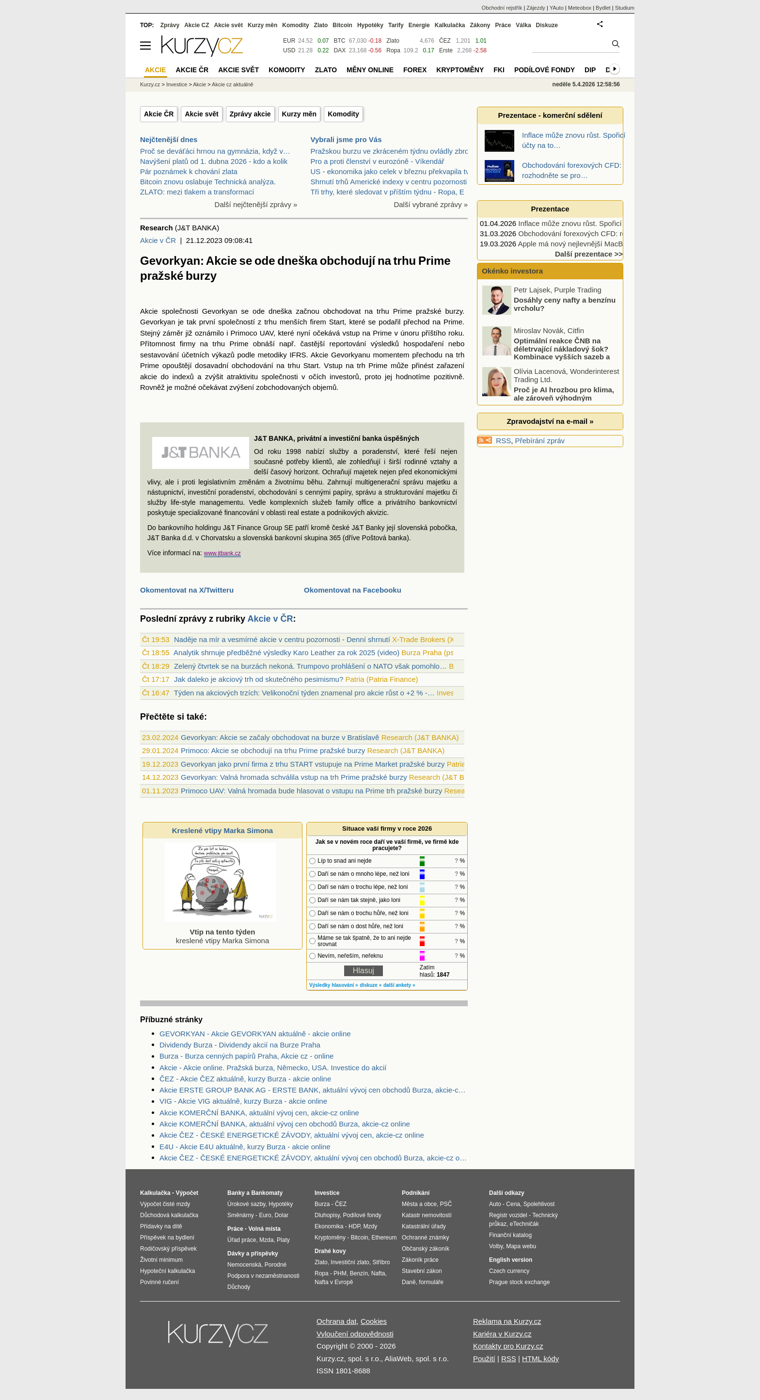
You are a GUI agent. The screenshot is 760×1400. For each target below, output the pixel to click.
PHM (340, 1273)
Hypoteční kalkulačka (167, 1271)
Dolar (281, 1215)
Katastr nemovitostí (427, 1215)
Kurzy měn (299, 114)
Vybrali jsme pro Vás (346, 139)
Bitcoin (342, 25)
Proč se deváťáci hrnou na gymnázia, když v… (215, 151)
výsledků (385, 343)
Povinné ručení (159, 1282)
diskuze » (370, 985)
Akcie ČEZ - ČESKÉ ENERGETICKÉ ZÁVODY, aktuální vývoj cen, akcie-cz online (291, 1135)
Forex (415, 70)
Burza (322, 1204)
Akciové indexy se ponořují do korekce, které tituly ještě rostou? (566, 306)
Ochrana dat (337, 1321)
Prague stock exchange (519, 1282)
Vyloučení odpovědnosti (355, 1334)
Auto (495, 1204)
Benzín (359, 1273)
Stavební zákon (422, 1271)
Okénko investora (511, 271)
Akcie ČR (159, 114)
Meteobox (579, 8)
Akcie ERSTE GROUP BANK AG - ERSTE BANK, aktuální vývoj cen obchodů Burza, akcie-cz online (313, 1090)
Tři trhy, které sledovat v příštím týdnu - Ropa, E (387, 192)
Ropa (393, 50)
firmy (188, 343)
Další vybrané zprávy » (431, 204)
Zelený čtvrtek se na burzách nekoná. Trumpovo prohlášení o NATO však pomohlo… (310, 666)
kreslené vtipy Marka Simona (220, 932)
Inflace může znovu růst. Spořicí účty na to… (590, 223)
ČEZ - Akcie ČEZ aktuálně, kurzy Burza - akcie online (245, 1079)
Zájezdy (535, 8)
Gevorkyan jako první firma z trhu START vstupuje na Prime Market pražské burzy (312, 764)
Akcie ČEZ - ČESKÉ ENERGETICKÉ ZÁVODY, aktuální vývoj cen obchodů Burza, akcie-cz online (313, 1158)
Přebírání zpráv (540, 440)
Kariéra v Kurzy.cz (502, 1334)
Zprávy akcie (250, 114)
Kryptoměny (460, 70)
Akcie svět (201, 114)
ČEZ (445, 40)
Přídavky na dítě (161, 1226)
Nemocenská (244, 1264)
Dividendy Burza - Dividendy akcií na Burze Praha (239, 1045)
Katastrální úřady (424, 1226)
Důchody (238, 1287)
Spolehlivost (539, 1204)
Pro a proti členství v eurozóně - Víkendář (377, 161)
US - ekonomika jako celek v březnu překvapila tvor (393, 171)
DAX (340, 50)
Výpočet (186, 1193)
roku (455, 333)
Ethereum (383, 1237)
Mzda (266, 1240)
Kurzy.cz (150, 84)
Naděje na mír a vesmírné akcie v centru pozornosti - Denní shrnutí (282, 639)
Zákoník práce (420, 1259)
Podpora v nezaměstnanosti (263, 1275)
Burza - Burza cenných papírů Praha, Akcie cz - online (246, 1056)
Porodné (275, 1264)
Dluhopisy (327, 1215)
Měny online (370, 70)
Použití (484, 1358)
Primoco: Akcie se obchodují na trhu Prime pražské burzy (273, 750)
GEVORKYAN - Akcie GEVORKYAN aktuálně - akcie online (255, 1034)
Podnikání (415, 1193)
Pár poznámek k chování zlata (189, 171)
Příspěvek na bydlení (167, 1237)
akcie (148, 376)
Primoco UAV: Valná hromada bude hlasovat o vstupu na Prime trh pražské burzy (311, 791)
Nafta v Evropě (334, 1282)
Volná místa (264, 1228)
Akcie (149, 311)
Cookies (374, 1321)
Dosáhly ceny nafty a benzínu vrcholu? (565, 343)
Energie (419, 25)
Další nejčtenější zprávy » (256, 204)
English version (510, 1259)
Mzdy (371, 1226)
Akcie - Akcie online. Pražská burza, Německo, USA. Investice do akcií (273, 1067)
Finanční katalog (510, 1235)
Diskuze (547, 25)
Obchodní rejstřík (502, 8)
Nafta (378, 1273)
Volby (496, 1246)
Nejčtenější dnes (168, 139)
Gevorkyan (220, 311)
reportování (348, 343)
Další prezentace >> (589, 254)
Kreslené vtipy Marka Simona (222, 830)
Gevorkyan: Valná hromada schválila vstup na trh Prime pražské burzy (294, 777)
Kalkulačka (450, 25)
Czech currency (509, 1271)
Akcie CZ (196, 25)
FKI (499, 70)
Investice (176, 84)
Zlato (392, 40)
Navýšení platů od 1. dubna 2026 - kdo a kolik (213, 161)
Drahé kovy (330, 1251)
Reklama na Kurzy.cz (507, 1321)
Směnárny (240, 1215)
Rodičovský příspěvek (168, 1248)
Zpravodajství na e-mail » (550, 421)
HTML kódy (540, 1358)
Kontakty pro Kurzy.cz (508, 1346)
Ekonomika (329, 1226)
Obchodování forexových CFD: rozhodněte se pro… (601, 233)
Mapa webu (521, 1246)
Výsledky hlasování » (333, 985)
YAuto (557, 8)
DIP (590, 70)
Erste (446, 50)
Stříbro (381, 1262)
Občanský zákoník (425, 1248)
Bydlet (603, 8)
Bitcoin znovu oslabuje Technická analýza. (208, 181)
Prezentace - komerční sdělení (550, 115)
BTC (340, 40)
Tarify (396, 25)
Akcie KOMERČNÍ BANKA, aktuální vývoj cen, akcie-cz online (259, 1113)
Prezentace (550, 209)
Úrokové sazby (246, 1204)
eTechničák (524, 1224)
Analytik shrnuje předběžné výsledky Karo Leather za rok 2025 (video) (286, 652)
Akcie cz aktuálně (232, 84)
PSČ (446, 1204)
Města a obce (419, 1204)
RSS (503, 440)
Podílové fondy (544, 70)
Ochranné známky (425, 1237)
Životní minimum (161, 1259)
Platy (283, 1240)
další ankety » (399, 985)
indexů (183, 376)
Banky (236, 1193)
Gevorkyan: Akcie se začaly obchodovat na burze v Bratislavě (280, 737)
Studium (624, 8)
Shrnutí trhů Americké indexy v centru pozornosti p (392, 181)
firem (318, 322)
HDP (354, 1226)
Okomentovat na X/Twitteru (187, 590)
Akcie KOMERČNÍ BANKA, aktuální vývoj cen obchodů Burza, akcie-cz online (284, 1124)
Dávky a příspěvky (252, 1253)
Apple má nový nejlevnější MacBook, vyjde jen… (596, 244)
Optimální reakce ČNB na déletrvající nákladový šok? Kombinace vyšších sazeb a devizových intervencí (547, 391)
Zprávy (169, 25)
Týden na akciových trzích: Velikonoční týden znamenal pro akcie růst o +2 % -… (304, 693)
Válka (523, 25)
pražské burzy (439, 311)
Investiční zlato (350, 1262)
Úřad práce (241, 1240)
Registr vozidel (508, 1215)
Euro (265, 1215)
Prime (402, 311)
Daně (409, 1282)
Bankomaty (267, 1193)
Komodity (343, 114)
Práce (503, 25)
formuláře (431, 1282)
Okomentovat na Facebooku (352, 590)
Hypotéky (370, 25)
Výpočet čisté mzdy (165, 1204)
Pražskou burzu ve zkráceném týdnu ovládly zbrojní (394, 151)
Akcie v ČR (158, 240)
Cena (513, 1204)
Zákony (480, 25)
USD (289, 50)
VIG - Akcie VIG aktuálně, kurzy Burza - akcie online (243, 1101)
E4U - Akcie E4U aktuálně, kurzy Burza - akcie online (245, 1147)
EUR (289, 40)
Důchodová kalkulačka (169, 1215)
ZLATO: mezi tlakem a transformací (197, 192)
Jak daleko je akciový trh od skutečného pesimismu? (258, 679)
